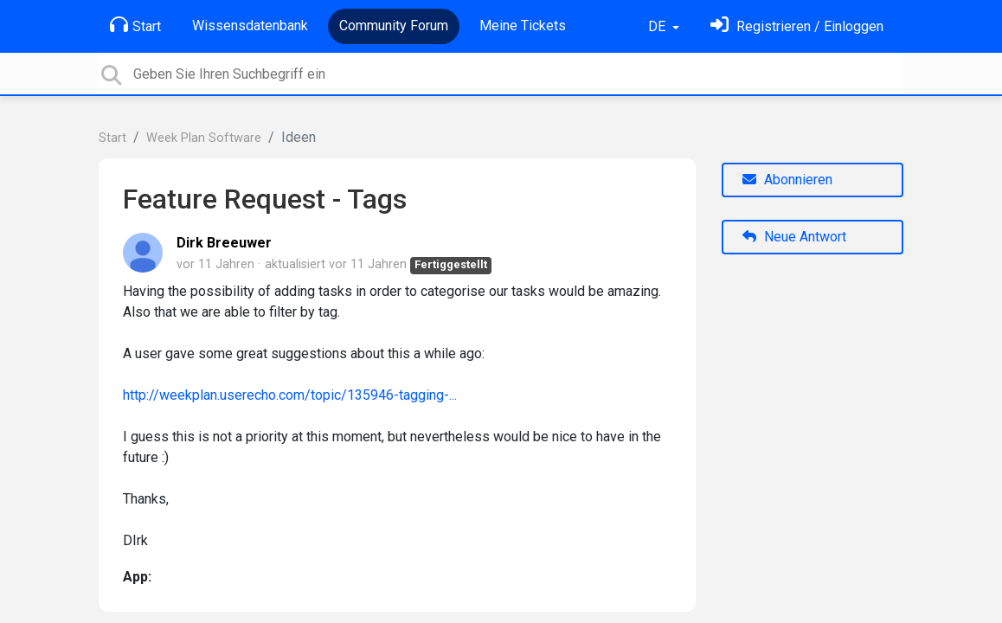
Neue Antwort (794, 236)
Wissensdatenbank (250, 25)
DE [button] (658, 26)
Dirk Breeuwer (224, 242)
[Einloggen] (796, 26)
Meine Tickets (522, 25)
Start (135, 25)
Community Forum (393, 25)
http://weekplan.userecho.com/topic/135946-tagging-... (290, 395)
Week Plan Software (203, 138)
